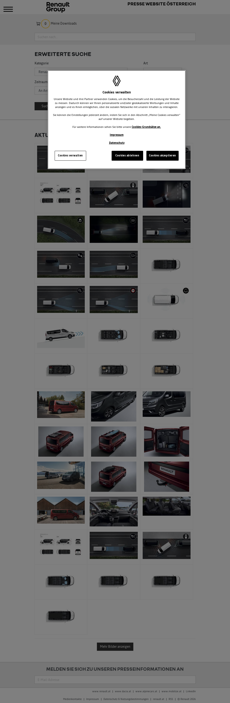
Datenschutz (116, 143)
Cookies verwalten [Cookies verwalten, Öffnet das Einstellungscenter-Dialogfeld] (70, 155)
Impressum (117, 135)
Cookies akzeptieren (162, 155)
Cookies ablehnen (127, 155)
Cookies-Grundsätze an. (146, 127)
